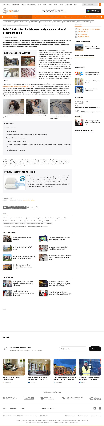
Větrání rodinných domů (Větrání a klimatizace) (15, 218)
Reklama (13, 408)
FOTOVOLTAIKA (82, 34)
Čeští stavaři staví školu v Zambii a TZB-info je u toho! (92, 47)
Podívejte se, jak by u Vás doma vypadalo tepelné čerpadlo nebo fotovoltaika (23, 284)
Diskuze (23, 4)
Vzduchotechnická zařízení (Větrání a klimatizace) (39, 223)
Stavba (30, 218)
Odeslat (95, 349)
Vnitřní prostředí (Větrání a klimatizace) (48, 221)
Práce (39, 4)
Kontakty (23, 408)
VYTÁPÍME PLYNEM (83, 37)
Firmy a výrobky (6, 4)
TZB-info (4, 25)
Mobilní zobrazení (69, 415)
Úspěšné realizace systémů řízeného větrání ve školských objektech (22, 267)
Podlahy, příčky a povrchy (40, 218)
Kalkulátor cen (68, 4)
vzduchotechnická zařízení (21, 21)
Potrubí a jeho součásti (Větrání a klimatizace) (14, 226)
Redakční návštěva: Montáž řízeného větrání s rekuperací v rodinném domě (60, 257)
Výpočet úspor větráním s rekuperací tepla (91, 89)
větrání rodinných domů (69, 21)
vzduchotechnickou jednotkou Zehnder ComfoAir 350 (17, 86)
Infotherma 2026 (79, 103)
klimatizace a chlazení (45, 21)
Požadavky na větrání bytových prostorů (93, 81)
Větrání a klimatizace (12, 25)
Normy (50, 4)
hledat (37, 207)
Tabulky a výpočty (31, 4)
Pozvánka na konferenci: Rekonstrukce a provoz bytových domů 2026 (23, 293)
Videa (55, 4)
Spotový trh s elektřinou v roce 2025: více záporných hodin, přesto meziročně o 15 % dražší (60, 284)
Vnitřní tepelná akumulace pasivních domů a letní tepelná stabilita (24, 257)
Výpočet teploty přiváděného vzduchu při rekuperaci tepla (92, 73)
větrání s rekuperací (8, 21)
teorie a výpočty (34, 21)
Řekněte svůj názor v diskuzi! (16, 207)
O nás (5, 408)
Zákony (44, 4)
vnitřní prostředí (57, 21)
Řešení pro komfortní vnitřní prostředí (22, 239)
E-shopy (61, 4)
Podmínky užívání (83, 415)
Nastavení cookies (96, 415)
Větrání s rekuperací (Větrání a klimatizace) (14, 223)
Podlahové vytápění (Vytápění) (17, 221)
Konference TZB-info (48, 408)
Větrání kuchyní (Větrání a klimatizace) (38, 226)
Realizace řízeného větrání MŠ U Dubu (22, 248)
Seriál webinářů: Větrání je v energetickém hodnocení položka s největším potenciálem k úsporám (88, 112)
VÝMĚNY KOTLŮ (82, 31)
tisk (28, 207)
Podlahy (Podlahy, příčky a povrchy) (57, 218)
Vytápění (5, 221)
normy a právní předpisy (83, 21)
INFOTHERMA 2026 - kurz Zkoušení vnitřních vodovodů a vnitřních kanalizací (88, 107)
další (92, 21)
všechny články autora (28, 200)
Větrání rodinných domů (22, 25)
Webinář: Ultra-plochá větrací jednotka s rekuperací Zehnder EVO (60, 293)
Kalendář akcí (15, 4)
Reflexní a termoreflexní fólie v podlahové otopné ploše (58, 248)
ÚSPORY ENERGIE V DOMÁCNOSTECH (89, 29)
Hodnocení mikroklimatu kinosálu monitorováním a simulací (59, 239)
